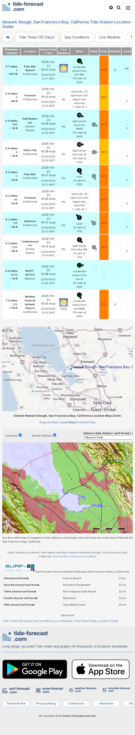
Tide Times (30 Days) (37, 37)
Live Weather (110, 37)
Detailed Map (87, 422)
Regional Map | (49, 422)
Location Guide (108, 621)
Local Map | (68, 422)
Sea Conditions (76, 37)
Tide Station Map (85, 621)
